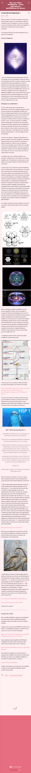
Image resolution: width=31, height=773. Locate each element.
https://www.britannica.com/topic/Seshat (12, 602)
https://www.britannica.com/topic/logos (11, 527)
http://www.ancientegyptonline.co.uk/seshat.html (14, 598)
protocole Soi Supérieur (16, 675)
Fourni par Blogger (15, 767)
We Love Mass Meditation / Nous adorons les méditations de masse (15, 5)
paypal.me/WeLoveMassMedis (9, 662)
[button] (29, 13)
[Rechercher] (29, 3)
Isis (24, 583)
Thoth (8, 580)
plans (6, 675)
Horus (25, 582)
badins (19, 769)
